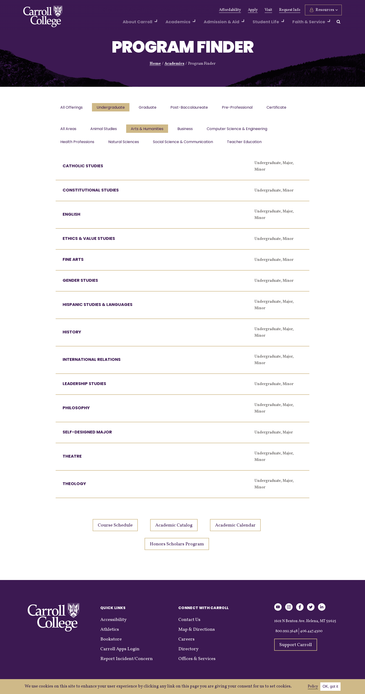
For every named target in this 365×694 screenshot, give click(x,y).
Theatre (72, 459)
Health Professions (78, 144)
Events (188, 10)
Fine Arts (73, 262)
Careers (186, 642)
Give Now (111, 10)
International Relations (92, 362)
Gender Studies (80, 283)
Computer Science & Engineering (241, 130)
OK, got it (330, 686)
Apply (253, 10)
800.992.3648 (286, 634)
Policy (313, 686)
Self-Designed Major (87, 435)
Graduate (150, 108)
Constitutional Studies (91, 193)
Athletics (152, 10)
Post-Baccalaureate (192, 108)
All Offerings (72, 108)
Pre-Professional (241, 108)
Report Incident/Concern (126, 661)
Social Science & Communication (185, 144)
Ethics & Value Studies (89, 241)
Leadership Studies (84, 386)
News (171, 10)
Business (188, 130)
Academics (174, 63)
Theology (74, 486)
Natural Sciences (125, 144)
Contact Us (189, 622)
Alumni (132, 10)
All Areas (69, 130)
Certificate (281, 108)
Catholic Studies (83, 168)
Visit (268, 10)
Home (155, 63)
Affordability (230, 10)
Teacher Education (247, 144)
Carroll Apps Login (119, 652)
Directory (188, 652)
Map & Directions (196, 632)
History (72, 335)
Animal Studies (105, 130)
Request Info (289, 10)
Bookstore (111, 642)
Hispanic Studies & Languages (97, 307)
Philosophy (76, 410)
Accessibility (113, 622)
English (71, 217)
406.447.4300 (311, 634)
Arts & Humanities (149, 130)
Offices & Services (197, 661)
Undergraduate (112, 108)
